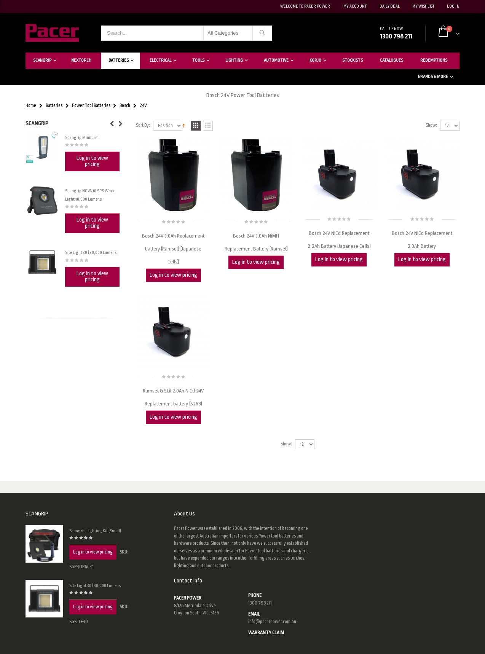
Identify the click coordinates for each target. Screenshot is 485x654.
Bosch (125, 105)
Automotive (276, 60)
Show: (431, 125)
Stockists (352, 60)
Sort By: (143, 125)
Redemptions (433, 60)
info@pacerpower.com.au (272, 621)
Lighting (234, 60)
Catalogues (391, 60)
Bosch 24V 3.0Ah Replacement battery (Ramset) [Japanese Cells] (173, 249)
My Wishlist (423, 6)
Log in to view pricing (173, 275)
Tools (198, 60)
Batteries (118, 60)
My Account (355, 6)
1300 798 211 (260, 603)
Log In (453, 6)
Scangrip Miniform (82, 137)
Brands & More (433, 76)
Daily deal (390, 6)
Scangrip (42, 60)
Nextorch (81, 60)
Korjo (315, 60)
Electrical (160, 60)
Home (31, 105)
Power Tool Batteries (91, 105)
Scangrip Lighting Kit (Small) (95, 530)
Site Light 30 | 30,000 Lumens (90, 252)
